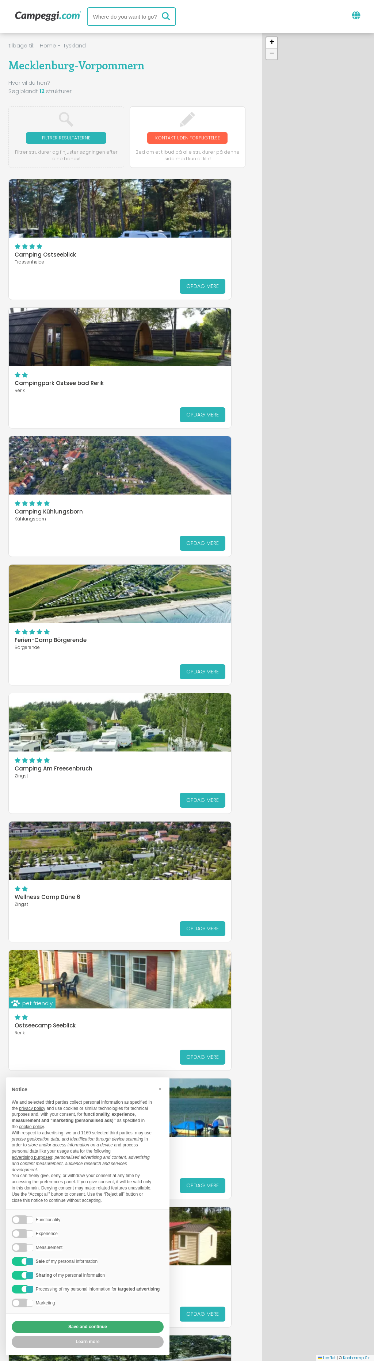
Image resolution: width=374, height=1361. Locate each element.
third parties (121, 1132)
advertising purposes (32, 1157)
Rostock (315, 1201)
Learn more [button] (87, 1341)
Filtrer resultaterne (66, 138)
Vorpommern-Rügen (228, 1211)
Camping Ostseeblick (45, 263)
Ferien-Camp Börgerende (173, 392)
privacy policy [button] (32, 1108)
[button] (271, 43)
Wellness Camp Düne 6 (169, 520)
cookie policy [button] (31, 1126)
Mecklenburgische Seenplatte (249, 1201)
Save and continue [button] (87, 1326)
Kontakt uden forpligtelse (187, 142)
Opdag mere (93, 294)
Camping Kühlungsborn (49, 392)
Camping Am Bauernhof (49, 777)
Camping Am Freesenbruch (53, 520)
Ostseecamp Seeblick (45, 649)
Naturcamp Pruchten (45, 847)
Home (48, 45)
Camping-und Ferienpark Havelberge (173, 850)
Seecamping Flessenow (170, 777)
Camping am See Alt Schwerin (179, 649)
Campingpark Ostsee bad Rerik (181, 263)
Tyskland (74, 45)
